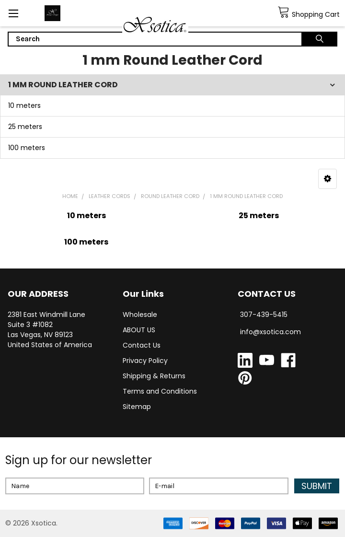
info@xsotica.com (270, 332)
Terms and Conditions (160, 391)
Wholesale (140, 314)
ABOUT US (139, 330)
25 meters (25, 126)
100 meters (26, 147)
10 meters (24, 105)
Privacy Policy (145, 360)
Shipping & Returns (154, 376)
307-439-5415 (264, 314)
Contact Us (142, 345)
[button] (327, 179)
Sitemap (137, 406)
